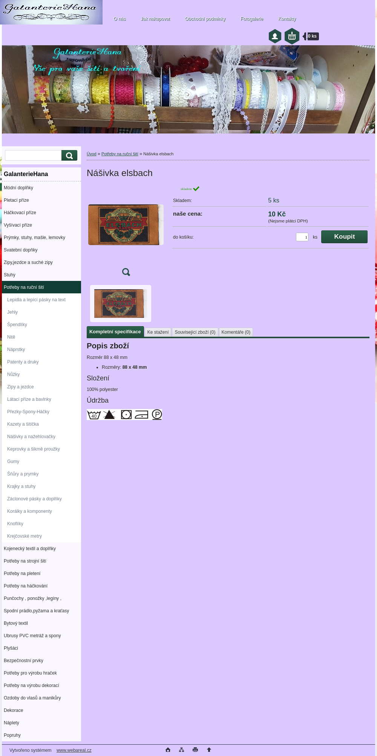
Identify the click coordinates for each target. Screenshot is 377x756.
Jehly (12, 312)
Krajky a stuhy (21, 486)
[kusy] (302, 237)
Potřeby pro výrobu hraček (30, 673)
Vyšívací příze (18, 225)
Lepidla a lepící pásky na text (36, 299)
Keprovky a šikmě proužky (33, 449)
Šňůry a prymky (22, 474)
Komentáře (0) (236, 332)
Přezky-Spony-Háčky (28, 411)
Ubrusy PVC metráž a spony (32, 635)
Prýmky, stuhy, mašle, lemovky (34, 237)
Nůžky (13, 374)
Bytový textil (16, 623)
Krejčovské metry (24, 536)
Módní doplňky (18, 187)
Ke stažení (158, 332)
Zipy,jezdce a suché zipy (28, 262)
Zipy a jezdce (20, 387)
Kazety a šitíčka (23, 424)
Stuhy (9, 275)
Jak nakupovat (155, 18)
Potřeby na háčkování (26, 586)
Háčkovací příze (20, 212)
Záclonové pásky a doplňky (34, 498)
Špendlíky (17, 324)
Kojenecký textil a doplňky (30, 548)
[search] (68, 155)
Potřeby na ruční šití (24, 287)
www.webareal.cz (74, 750)
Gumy (13, 461)
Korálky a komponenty (29, 511)
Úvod (92, 154)
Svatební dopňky (20, 250)
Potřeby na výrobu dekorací (31, 685)
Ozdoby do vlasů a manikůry (32, 698)
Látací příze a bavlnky (29, 399)
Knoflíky (15, 523)
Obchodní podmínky (205, 18)
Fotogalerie (252, 18)
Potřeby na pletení (22, 573)
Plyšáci (11, 648)
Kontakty (287, 18)
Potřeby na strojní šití (25, 561)
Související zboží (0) (195, 332)
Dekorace (13, 710)
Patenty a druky (22, 362)
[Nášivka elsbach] (126, 233)
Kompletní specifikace (115, 331)
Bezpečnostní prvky (23, 660)
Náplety (11, 722)
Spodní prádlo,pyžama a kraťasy (36, 610)
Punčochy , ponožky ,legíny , (32, 598)
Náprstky (16, 349)
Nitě (11, 337)
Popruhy (12, 735)
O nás (119, 18)
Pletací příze (16, 200)
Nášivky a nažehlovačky (31, 436)
